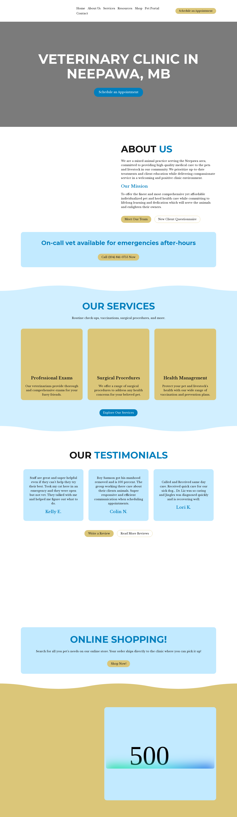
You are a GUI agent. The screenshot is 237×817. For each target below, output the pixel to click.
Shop (138, 8)
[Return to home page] (46, 11)
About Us (94, 8)
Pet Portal (152, 8)
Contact (82, 13)
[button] (195, 11)
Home (80, 8)
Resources (125, 8)
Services (109, 8)
